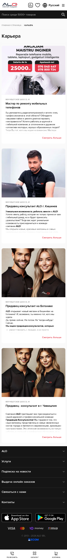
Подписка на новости (33, 471)
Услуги (33, 461)
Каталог (35, 554)
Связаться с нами (33, 492)
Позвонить (12, 554)
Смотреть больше (51, 137)
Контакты (33, 502)
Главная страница (11, 25)
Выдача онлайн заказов (33, 482)
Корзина (56, 554)
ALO (33, 451)
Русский (50, 5)
